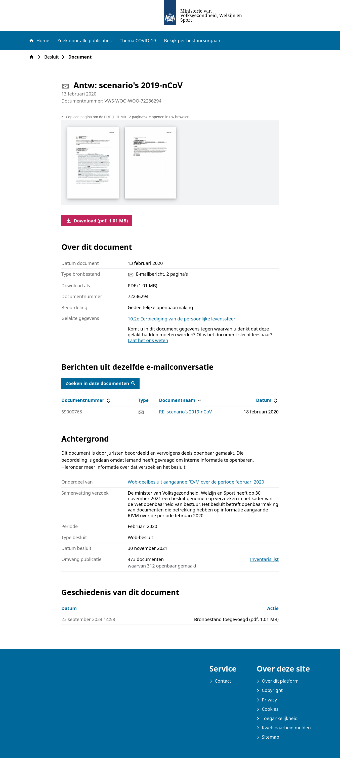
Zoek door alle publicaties (84, 40)
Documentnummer (86, 400)
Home (39, 40)
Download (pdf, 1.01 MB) (97, 221)
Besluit (53, 57)
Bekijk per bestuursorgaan (192, 40)
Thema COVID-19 (138, 40)
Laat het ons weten (148, 340)
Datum (267, 400)
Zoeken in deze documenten (100, 383)
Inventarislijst (264, 559)
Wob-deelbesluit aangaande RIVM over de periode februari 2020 (196, 482)
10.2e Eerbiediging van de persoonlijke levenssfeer (181, 319)
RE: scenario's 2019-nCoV (185, 412)
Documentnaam (180, 400)
